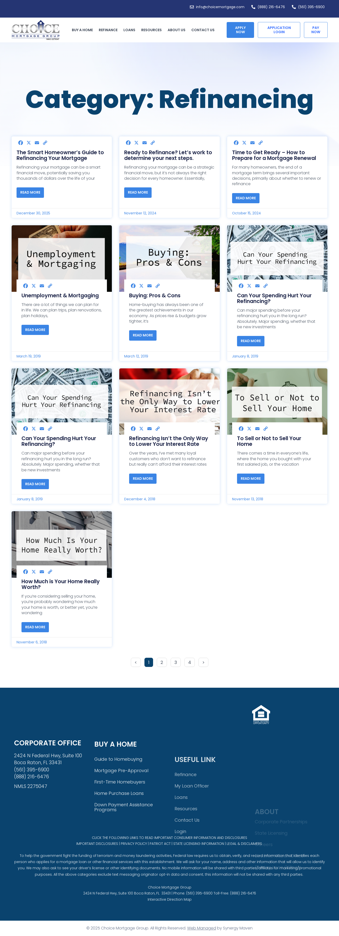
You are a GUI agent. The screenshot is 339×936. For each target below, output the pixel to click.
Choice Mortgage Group (169, 902)
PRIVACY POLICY (134, 854)
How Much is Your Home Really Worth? (60, 584)
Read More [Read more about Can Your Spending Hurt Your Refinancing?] (251, 340)
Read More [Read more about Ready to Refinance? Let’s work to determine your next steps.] (138, 192)
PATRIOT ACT (160, 854)
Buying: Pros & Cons (154, 295)
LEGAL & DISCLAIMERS (244, 854)
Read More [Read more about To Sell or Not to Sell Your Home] (251, 478)
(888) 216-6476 (243, 908)
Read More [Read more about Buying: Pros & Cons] (143, 335)
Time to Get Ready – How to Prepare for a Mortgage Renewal (274, 155)
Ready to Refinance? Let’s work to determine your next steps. (168, 155)
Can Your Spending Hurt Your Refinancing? (274, 298)
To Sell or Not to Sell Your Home (269, 441)
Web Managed (201, 933)
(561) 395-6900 (199, 908)
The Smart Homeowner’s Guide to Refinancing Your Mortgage (60, 155)
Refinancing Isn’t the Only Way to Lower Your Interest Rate (168, 441)
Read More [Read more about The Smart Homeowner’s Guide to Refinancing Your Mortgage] (30, 192)
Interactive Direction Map (170, 914)
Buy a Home (83, 29)
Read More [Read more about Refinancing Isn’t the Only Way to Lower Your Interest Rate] (143, 478)
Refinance (109, 29)
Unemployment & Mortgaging (60, 295)
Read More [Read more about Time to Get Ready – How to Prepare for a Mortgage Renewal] (246, 198)
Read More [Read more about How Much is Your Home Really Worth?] (35, 627)
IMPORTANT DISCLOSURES (97, 854)
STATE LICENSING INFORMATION (198, 854)
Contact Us (203, 29)
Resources (152, 29)
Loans (130, 29)
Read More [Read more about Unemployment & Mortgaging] (35, 329)
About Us (178, 29)
